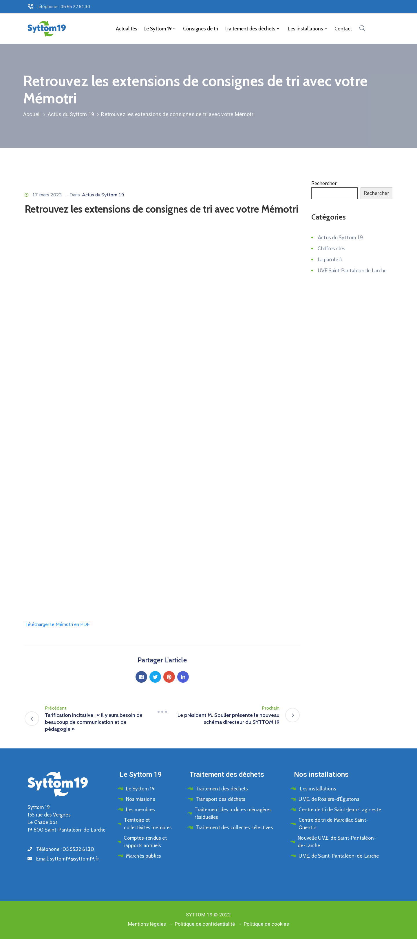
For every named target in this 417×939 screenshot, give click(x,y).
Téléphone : (65, 849)
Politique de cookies (266, 924)
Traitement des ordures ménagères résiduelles (233, 813)
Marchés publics (143, 856)
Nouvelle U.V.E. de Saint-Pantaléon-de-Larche (337, 841)
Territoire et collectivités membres (148, 823)
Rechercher (324, 183)
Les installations (307, 29)
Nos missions (140, 799)
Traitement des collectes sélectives (234, 827)
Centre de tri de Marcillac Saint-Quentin (333, 823)
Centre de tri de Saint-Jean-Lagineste (340, 809)
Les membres (140, 809)
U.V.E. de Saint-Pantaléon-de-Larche (339, 856)
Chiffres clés (331, 248)
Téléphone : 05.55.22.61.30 (63, 7)
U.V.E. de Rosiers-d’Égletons (329, 799)
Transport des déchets (220, 799)
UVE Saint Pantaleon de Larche (352, 270)
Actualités (126, 29)
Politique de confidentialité (205, 924)
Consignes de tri (200, 29)
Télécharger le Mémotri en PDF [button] (57, 624)
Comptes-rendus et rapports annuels (145, 841)
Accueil (32, 114)
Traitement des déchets (252, 29)
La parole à (330, 259)
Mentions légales (147, 924)
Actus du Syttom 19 (71, 114)
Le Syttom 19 (160, 29)
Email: (67, 859)
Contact (343, 29)
